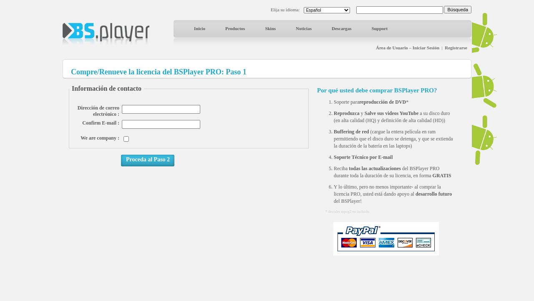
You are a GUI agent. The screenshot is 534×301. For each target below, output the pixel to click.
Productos (235, 28)
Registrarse (456, 47)
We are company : (100, 138)
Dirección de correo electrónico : (98, 111)
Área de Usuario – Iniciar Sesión (407, 47)
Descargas (342, 28)
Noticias (304, 28)
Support (380, 28)
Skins (270, 28)
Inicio (199, 28)
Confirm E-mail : (100, 123)
